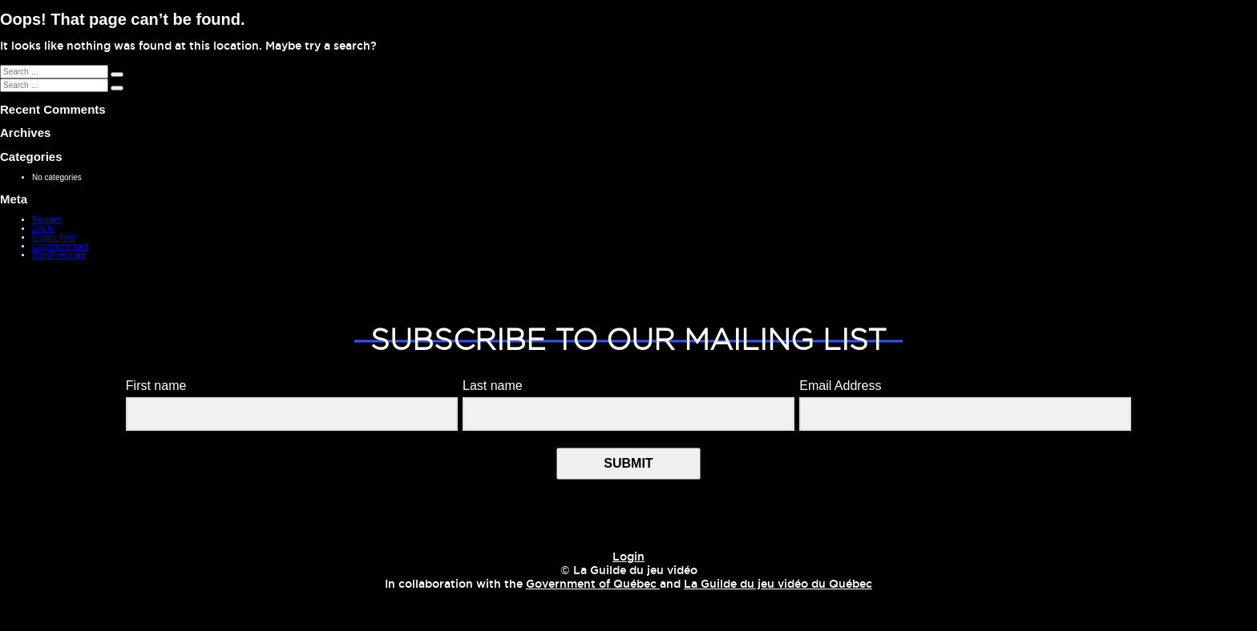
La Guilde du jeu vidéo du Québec (778, 584)
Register (47, 219)
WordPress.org (59, 255)
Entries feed (53, 237)
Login (628, 557)
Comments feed (60, 246)
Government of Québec (593, 584)
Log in (43, 228)
